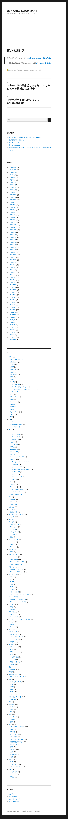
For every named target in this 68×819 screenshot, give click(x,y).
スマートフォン (14, 554)
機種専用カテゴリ (14, 674)
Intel (12, 382)
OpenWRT (15, 464)
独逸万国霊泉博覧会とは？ (17, 140)
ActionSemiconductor (18, 359)
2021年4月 (12, 215)
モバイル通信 (14, 592)
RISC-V (12, 407)
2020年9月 (12, 232)
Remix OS (15, 439)
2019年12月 (12, 255)
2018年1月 (12, 310)
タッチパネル (14, 639)
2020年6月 (12, 240)
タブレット (12, 567)
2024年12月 (12, 167)
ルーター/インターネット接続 (19, 594)
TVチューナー (14, 652)
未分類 (11, 672)
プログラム (12, 612)
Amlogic (13, 369)
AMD (12, 367)
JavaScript (13, 614)
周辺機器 (11, 644)
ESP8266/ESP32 (16, 424)
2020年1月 (12, 252)
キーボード (13, 634)
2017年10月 (12, 315)
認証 (11, 537)
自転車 (11, 702)
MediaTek (13, 397)
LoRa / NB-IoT (15, 682)
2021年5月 (12, 212)
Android (13, 432)
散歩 (11, 747)
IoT (10, 419)
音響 (10, 769)
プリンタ (13, 659)
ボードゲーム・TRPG (17, 739)
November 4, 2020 (43, 63)
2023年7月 (12, 180)
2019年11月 (12, 257)
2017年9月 (12, 317)
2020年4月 (12, 245)
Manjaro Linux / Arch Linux (22, 462)
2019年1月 (12, 282)
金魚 (11, 752)
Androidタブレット (16, 569)
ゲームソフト (14, 734)
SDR (11, 689)
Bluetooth (13, 647)
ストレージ (12, 549)
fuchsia (12, 454)
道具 (10, 714)
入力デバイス (13, 632)
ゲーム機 (11, 517)
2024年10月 (12, 170)
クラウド (13, 529)
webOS (14, 479)
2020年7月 (12, 237)
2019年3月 (12, 277)
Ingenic (13, 379)
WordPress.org (14, 801)
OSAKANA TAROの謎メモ (22, 10)
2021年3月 (12, 217)
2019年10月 (12, 260)
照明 (11, 722)
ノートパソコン (14, 597)
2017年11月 (12, 312)
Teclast (12, 627)
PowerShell (14, 617)
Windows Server (17, 492)
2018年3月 (12, 307)
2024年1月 (12, 177)
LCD (11, 709)
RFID (12, 687)
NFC (11, 684)
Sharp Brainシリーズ (17, 677)
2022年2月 (12, 190)
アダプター (13, 764)
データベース (14, 532)
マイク (12, 777)
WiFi (12, 587)
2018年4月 (12, 305)
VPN (11, 584)
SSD (11, 552)
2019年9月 (12, 262)
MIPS (12, 399)
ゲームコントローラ (16, 637)
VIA (11, 417)
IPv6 (12, 577)
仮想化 (11, 629)
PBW (12, 729)
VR (11, 712)
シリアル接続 (14, 657)
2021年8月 (12, 205)
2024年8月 (12, 172)
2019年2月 (12, 280)
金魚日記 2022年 (14, 142)
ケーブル (13, 717)
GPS (11, 649)
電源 (10, 759)
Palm (12, 482)
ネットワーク (13, 574)
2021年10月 (12, 200)
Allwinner (13, 362)
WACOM (13, 699)
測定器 (12, 719)
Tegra (12, 414)
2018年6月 (12, 300)
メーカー (11, 622)
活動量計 (13, 664)
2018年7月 (12, 297)
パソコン (11, 604)
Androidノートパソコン (18, 599)
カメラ (11, 509)
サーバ (11, 519)
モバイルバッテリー (16, 767)
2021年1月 (12, 222)
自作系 (12, 609)
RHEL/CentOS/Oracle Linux (21, 469)
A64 (13, 364)
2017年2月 (12, 325)
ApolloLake (16, 384)
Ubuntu (14, 474)
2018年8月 (12, 295)
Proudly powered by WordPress (31, 811)
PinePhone (14, 559)
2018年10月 (12, 290)
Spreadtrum (14, 412)
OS (10, 429)
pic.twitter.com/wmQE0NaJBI (39, 58)
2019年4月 (12, 275)
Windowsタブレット (17, 572)
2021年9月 (12, 202)
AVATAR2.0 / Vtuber (33, 70)
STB (10, 497)
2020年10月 (12, 230)
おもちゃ (11, 507)
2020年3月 (12, 247)
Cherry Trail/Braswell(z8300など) (23, 389)
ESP (11, 377)
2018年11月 (12, 287)
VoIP (12, 582)
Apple (12, 372)
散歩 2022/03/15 (14, 145)
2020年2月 (12, 250)
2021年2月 (12, 220)
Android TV (16, 434)
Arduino (13, 422)
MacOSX (15, 444)
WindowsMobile (16, 494)
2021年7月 (12, 207)
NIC (11, 579)
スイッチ (13, 589)
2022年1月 (12, 192)
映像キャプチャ (15, 662)
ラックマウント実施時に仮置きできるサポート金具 (25, 137)
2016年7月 (12, 332)
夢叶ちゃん (13, 744)
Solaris (12, 484)
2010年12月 (12, 340)
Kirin (12, 394)
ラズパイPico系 (15, 427)
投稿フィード (13, 796)
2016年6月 (12, 335)
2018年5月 (12, 302)
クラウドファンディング (16, 514)
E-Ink (12, 707)
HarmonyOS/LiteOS (17, 457)
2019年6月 (12, 270)
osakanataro (12, 70)
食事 (11, 757)
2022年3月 (12, 187)
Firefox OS (14, 452)
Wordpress (14, 527)
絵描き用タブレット (15, 697)
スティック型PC (14, 539)
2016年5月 (12, 337)
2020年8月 (12, 235)
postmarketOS (17, 467)
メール (12, 534)
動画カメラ (13, 512)
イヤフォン (13, 772)
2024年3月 (12, 175)
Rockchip (13, 409)
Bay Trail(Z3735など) (19, 387)
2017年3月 (12, 322)
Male (12, 624)
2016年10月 (12, 327)
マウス (12, 642)
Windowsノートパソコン (18, 602)
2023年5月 (12, 182)
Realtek (13, 404)
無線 (10, 679)
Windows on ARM (18, 489)
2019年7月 (12, 267)
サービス (11, 522)
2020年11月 (12, 227)
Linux (12, 459)
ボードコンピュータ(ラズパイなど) (20, 619)
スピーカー (13, 774)
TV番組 (12, 732)
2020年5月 (12, 242)
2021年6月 (12, 210)
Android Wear (17, 437)
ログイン (11, 794)
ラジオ (12, 694)
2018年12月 (12, 285)
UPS (11, 654)
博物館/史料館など (16, 742)
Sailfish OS (16, 472)
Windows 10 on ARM (17, 562)
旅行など (13, 749)
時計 (10, 667)
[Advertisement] (34, 35)
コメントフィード (14, 799)
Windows (13, 487)
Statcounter (4, 818)
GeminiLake (16, 392)
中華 (11, 607)
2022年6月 (12, 185)
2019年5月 (12, 272)
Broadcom (14, 374)
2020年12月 (12, 225)
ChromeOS (14, 449)
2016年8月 (12, 330)
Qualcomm (14, 402)
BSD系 (12, 447)
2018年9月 (12, 292)
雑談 (40, 70)
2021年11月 (12, 197)
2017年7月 (12, 320)
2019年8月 (12, 265)
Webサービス (14, 524)
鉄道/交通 (13, 754)
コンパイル (13, 737)
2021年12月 (12, 195)
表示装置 (11, 704)
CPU (10, 357)
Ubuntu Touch (17, 477)
